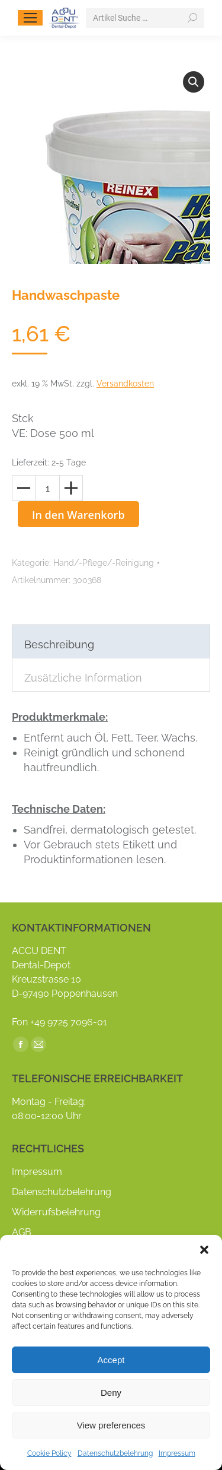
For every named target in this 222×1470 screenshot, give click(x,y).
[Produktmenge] (47, 488)
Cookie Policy (49, 1453)
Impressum (177, 1453)
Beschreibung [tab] (59, 644)
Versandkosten (125, 383)
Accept (111, 1360)
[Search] (145, 18)
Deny (111, 1392)
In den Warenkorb (78, 515)
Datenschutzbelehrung (115, 1453)
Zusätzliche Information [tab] (83, 677)
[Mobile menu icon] (30, 18)
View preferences (111, 1425)
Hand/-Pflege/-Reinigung (103, 563)
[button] (204, 1250)
